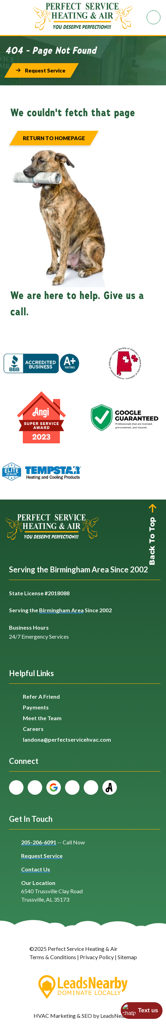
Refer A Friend (41, 696)
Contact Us (35, 869)
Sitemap (127, 957)
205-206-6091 (38, 842)
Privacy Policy (97, 957)
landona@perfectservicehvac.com (67, 739)
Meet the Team (42, 718)
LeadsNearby (116, 1015)
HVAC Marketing (55, 1015)
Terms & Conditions (52, 957)
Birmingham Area (61, 610)
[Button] (41, 70)
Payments (36, 707)
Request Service (42, 855)
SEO (87, 1015)
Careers (33, 728)
